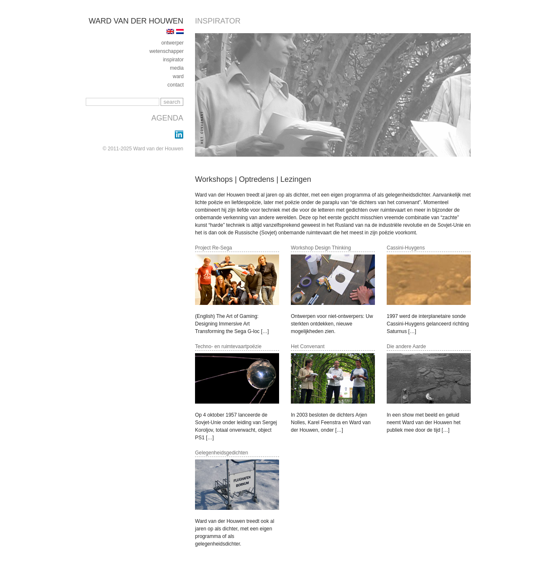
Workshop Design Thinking (321, 248)
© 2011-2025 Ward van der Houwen (143, 149)
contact (175, 85)
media (177, 68)
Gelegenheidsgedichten (221, 453)
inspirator (173, 60)
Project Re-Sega (213, 248)
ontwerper (172, 43)
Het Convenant (307, 346)
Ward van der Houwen (136, 21)
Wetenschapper (167, 51)
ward (178, 76)
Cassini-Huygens (406, 248)
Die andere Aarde (406, 346)
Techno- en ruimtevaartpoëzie (228, 346)
